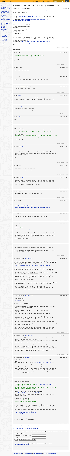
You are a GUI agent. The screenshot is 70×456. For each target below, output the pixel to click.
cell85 (19, 95)
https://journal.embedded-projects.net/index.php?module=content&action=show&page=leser (31, 42)
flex (20, 76)
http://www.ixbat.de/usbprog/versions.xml (41, 407)
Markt (3, 13)
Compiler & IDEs (5, 11)
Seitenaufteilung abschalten (32, 428)
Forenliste (4, 33)
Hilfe (2, 42)
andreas (22, 8)
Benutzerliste (4, 39)
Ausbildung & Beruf (5, 24)
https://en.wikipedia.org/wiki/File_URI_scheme (27, 393)
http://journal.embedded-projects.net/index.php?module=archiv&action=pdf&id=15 (30, 20)
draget (22, 146)
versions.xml (17, 300)
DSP (2, 9)
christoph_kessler (29, 258)
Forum (1, 3)
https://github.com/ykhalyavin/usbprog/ (25, 412)
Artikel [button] (43, 1)
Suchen (3, 38)
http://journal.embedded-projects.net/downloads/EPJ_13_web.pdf (32, 207)
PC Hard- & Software (6, 23)
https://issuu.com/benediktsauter (23, 206)
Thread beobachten (18, 428)
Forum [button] (49, 1)
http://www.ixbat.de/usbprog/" (43, 362)
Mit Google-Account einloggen (21, 444)
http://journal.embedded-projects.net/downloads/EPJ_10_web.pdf (32, 265)
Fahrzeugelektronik (5, 19)
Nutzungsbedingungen (37, 453)
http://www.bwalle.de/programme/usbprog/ (25, 414)
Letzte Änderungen (4, 30)
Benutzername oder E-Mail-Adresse (22, 435)
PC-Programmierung (6, 22)
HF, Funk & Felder (5, 18)
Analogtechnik (4, 7)
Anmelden (4, 43)
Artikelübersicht (3, 29)
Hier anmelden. (28, 448)
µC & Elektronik (4, 5)
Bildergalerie (4, 40)
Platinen (3, 15)
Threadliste (4, 35)
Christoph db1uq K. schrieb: (22, 381)
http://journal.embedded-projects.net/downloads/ (28, 349)
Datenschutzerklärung (27, 453)
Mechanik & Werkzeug (6, 16)
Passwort (16, 437)
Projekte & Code (5, 12)
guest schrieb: (18, 225)
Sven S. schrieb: (18, 128)
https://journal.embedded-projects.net (30, 16)
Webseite (3, 27)
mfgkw (21, 106)
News (14, 3)
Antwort (67, 47)
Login (67, 1)
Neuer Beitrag (4, 36)
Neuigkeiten (35, 1)
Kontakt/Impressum (18, 453)
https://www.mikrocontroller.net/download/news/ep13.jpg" (35, 11)
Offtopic (3, 26)
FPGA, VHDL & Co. (5, 8)
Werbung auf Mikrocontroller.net (49, 453)
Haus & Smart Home (6, 20)
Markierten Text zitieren (61, 47)
